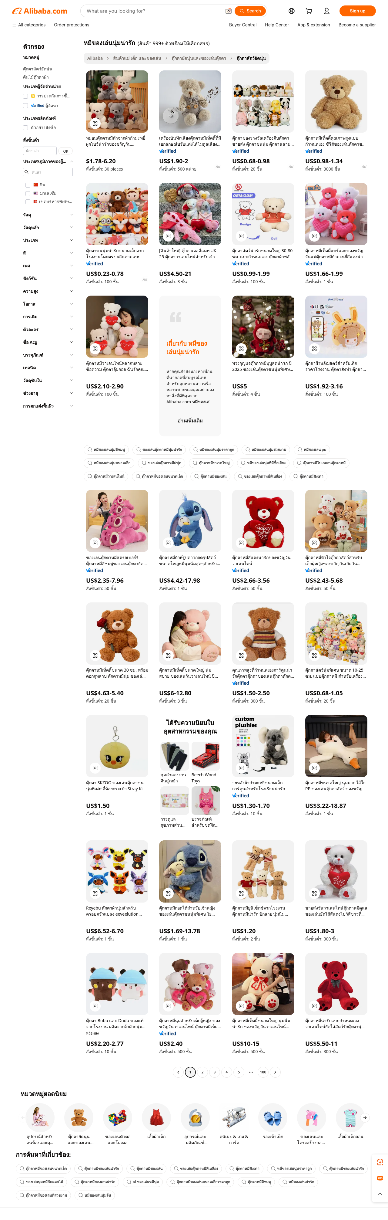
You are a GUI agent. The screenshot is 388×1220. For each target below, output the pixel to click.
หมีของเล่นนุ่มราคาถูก (213, 449)
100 (263, 1072)
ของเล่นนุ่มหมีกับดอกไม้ (41, 1181)
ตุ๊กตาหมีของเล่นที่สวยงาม (43, 1195)
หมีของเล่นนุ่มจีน (95, 1195)
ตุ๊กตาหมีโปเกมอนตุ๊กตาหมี (321, 463)
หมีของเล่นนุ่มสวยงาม (266, 449)
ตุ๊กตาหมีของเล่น (210, 476)
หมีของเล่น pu (312, 449)
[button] (228, 11)
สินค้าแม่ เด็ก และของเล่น (137, 58)
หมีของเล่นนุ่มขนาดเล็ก (109, 463)
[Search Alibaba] (153, 11)
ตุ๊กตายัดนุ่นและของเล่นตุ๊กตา (199, 58)
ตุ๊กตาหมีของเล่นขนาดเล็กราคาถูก (200, 1181)
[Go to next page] (275, 1072)
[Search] (250, 11)
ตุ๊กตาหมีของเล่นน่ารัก (98, 1168)
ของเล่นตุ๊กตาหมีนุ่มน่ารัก (159, 449)
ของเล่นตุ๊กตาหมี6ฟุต (161, 463)
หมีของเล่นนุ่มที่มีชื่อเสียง (263, 463)
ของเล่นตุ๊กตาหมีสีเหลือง (260, 476)
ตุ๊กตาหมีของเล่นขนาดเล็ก (159, 476)
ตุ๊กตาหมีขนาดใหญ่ (211, 463)
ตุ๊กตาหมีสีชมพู (256, 1181)
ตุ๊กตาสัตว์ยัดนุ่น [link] (251, 58)
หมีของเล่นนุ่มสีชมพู (106, 449)
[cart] (310, 11)
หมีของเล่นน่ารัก (298, 1181)
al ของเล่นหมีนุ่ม (143, 1181)
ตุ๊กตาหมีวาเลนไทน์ (106, 476)
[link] (380, 1162)
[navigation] (46, 558)
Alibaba (95, 58)
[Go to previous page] (178, 1072)
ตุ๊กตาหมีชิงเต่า (308, 476)
